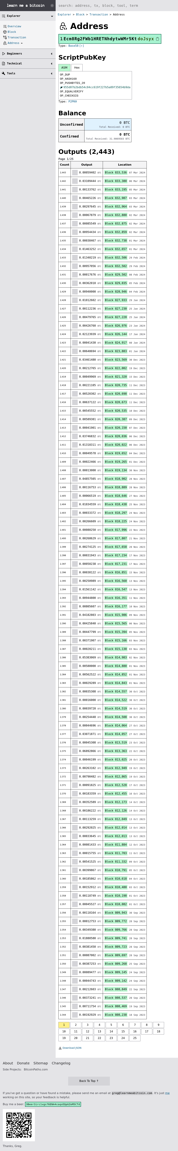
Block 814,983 (116, 657)
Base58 (73, 45)
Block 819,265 (116, 461)
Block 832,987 (116, 198)
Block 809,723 (116, 946)
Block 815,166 (116, 640)
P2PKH (72, 101)
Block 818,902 (116, 478)
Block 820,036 (116, 436)
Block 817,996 (116, 529)
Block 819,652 (116, 453)
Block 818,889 (116, 487)
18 (158, 1031)
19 (64, 1038)
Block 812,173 (116, 802)
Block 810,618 (116, 878)
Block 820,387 (116, 419)
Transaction (99, 14)
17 (146, 1031)
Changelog (61, 1063)
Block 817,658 (116, 547)
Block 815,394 (116, 632)
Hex (77, 67)
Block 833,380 (116, 181)
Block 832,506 (116, 257)
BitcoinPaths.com (36, 1069)
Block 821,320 (116, 376)
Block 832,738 (116, 240)
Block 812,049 (116, 819)
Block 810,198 (116, 895)
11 (75, 1031)
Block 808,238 (116, 1014)
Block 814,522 (116, 700)
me (167, 1093)
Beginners (14, 53)
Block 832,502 (116, 266)
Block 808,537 (116, 997)
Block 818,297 (116, 512)
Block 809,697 (116, 955)
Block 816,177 (116, 606)
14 (111, 1031)
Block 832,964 (116, 206)
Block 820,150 (116, 427)
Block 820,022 (116, 444)
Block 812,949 (116, 768)
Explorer (64, 14)
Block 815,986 (116, 615)
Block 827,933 (116, 300)
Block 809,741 (116, 938)
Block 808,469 (116, 1006)
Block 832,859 (116, 232)
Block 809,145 (116, 972)
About (8, 1063)
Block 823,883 (116, 351)
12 (87, 1031)
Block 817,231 (116, 564)
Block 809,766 (116, 929)
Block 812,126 (116, 810)
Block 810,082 (116, 904)
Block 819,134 (116, 470)
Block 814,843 (116, 683)
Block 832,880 (116, 215)
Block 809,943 (116, 912)
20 (75, 1038)
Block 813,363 (116, 751)
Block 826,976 (116, 325)
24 (123, 1038)
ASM (64, 67)
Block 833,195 (116, 189)
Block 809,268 (116, 963)
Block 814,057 (116, 734)
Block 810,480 (116, 887)
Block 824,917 (116, 342)
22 (99, 1038)
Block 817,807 (116, 538)
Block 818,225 (116, 521)
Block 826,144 (116, 334)
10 (64, 1031)
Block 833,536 (116, 172)
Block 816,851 (116, 572)
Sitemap (41, 1063)
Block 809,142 (116, 980)
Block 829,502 (116, 274)
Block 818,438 (116, 504)
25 (134, 1038)
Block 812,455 (116, 793)
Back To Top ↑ (89, 1081)
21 (87, 1038)
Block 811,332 (116, 861)
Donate (23, 1063)
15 (123, 1031)
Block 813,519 (116, 742)
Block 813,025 (116, 759)
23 (111, 1038)
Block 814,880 (116, 666)
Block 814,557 (116, 691)
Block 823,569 (116, 359)
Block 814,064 (116, 725)
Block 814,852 (116, 674)
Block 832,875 (116, 223)
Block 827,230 (116, 308)
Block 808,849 (116, 989)
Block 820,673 (116, 402)
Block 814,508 (116, 717)
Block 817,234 (116, 555)
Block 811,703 (116, 853)
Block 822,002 (116, 368)
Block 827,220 (116, 317)
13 (99, 1031)
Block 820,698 (116, 393)
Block (80, 14)
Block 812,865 (116, 776)
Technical (14, 63)
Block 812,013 (116, 836)
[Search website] (117, 5)
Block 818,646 (116, 495)
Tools (11, 73)
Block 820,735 (116, 385)
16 (134, 1031)
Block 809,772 (116, 921)
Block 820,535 (116, 410)
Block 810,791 (116, 870)
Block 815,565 (116, 623)
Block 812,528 (116, 785)
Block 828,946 (116, 291)
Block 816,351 (116, 598)
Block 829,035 (116, 283)
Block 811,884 (116, 844)
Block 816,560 (116, 581)
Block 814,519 (116, 708)
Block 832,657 (116, 249)
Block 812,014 (116, 827)
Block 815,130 (116, 649)
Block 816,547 (116, 589)
